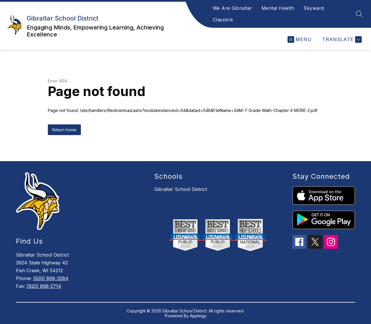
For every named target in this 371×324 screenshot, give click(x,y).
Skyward (313, 8)
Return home (64, 129)
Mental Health (277, 8)
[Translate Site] (341, 39)
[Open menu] (300, 39)
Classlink (223, 20)
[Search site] (359, 13)
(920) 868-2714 (44, 286)
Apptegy (198, 315)
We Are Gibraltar (232, 8)
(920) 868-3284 (50, 278)
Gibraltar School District (180, 189)
